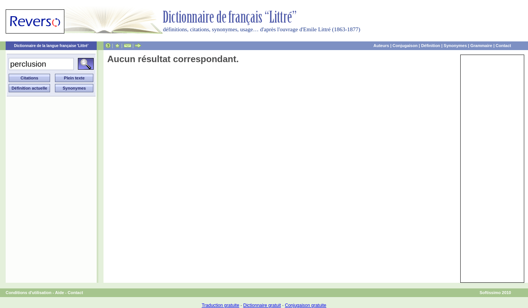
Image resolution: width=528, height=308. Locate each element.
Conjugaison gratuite (305, 305)
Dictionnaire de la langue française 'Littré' (51, 46)
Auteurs (381, 45)
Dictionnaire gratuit (262, 305)
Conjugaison (405, 45)
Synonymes (455, 45)
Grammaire (481, 45)
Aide (59, 292)
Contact (503, 45)
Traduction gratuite (220, 305)
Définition (430, 45)
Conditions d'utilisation (29, 292)
